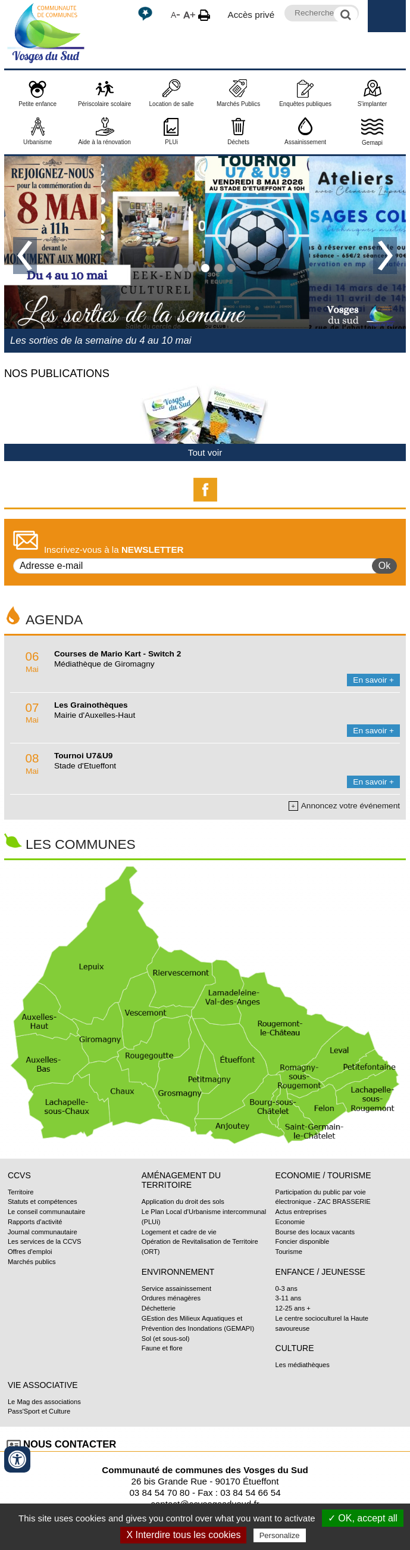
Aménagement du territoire (181, 1180)
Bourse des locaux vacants (315, 1231)
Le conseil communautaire (46, 1211)
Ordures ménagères (171, 1298)
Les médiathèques (303, 1364)
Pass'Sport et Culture (39, 1411)
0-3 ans (287, 1288)
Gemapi (372, 142)
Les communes (81, 844)
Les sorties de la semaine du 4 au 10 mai (101, 340)
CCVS (19, 1175)
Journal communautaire (42, 1231)
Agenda (54, 619)
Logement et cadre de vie (179, 1231)
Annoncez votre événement (344, 806)
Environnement (178, 1272)
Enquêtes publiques (305, 104)
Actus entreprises (301, 1211)
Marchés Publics (238, 104)
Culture (295, 1348)
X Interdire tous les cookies (183, 1535)
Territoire (20, 1192)
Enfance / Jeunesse (320, 1272)
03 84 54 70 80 (159, 1492)
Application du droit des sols (183, 1201)
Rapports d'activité (35, 1221)
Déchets (238, 142)
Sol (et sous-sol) (166, 1338)
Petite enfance (37, 104)
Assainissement (305, 142)
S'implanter (372, 104)
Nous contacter (70, 1444)
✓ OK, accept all (363, 1518)
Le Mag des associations (44, 1401)
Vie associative (43, 1385)
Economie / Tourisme (323, 1175)
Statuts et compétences (42, 1201)
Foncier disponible (303, 1241)
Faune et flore (162, 1348)
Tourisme (289, 1251)
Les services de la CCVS (45, 1241)
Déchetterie (159, 1308)
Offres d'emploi (30, 1251)
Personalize (279, 1535)
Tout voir (205, 452)
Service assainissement (176, 1288)
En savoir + (373, 680)
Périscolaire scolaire (104, 104)
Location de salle (171, 104)
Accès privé (251, 15)
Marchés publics (32, 1261)
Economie (290, 1221)
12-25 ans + (293, 1308)
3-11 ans (288, 1298)
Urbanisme (37, 142)
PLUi (171, 142)
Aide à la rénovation (104, 142)
